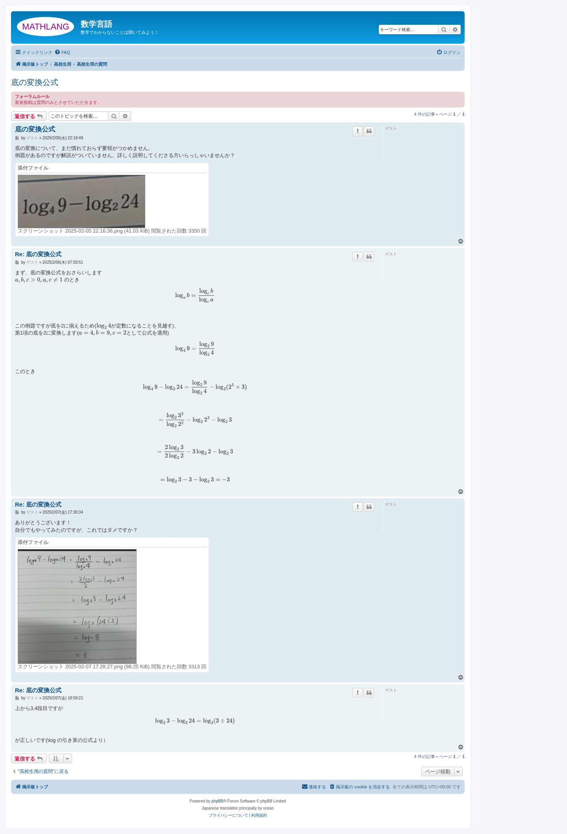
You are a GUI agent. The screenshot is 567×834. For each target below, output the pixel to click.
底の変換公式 (34, 82)
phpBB (217, 801)
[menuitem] (62, 52)
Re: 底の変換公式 (38, 254)
